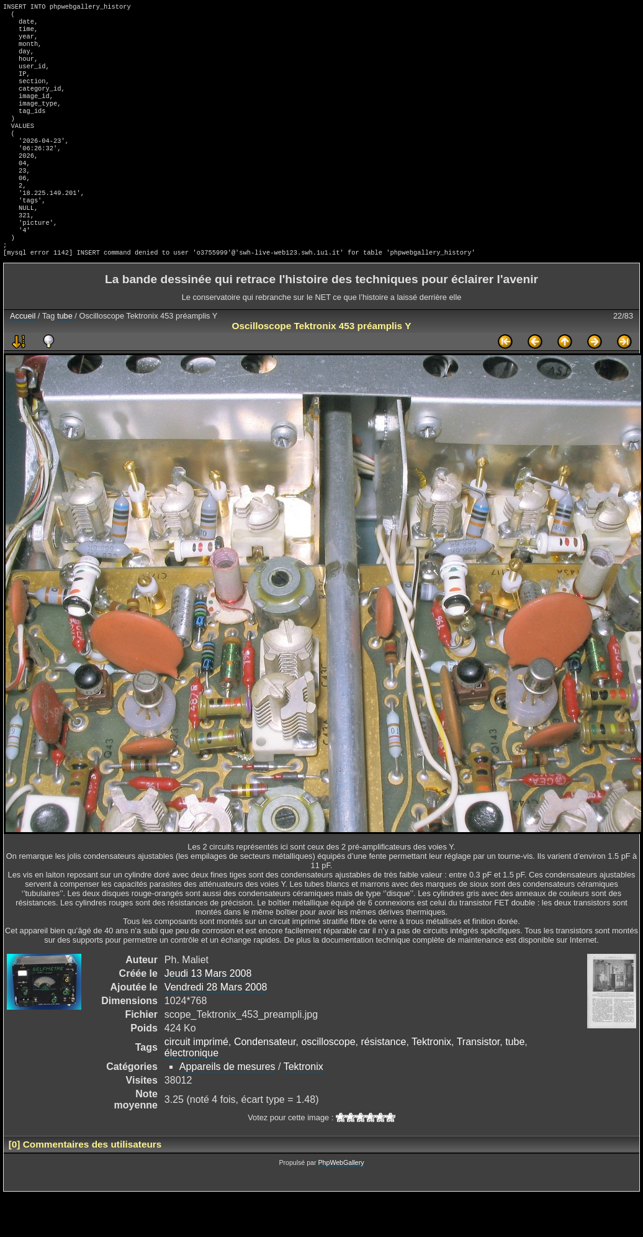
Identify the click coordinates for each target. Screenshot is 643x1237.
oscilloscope (328, 1084)
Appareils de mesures (227, 1108)
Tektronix (431, 1084)
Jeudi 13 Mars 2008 (208, 1015)
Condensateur (265, 1084)
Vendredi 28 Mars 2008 (215, 1029)
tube (65, 358)
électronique (191, 1095)
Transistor (478, 1084)
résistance (383, 1084)
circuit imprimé (196, 1084)
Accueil (22, 358)
